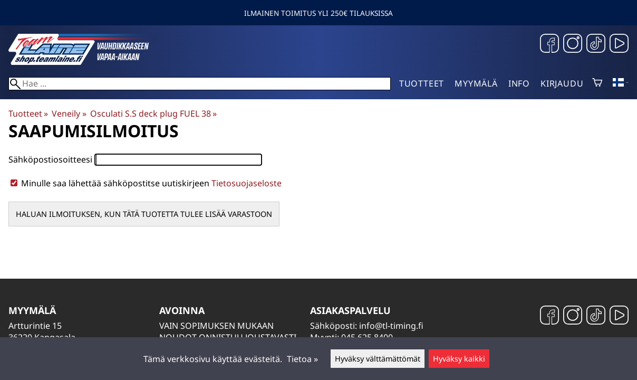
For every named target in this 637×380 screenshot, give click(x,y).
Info (519, 83)
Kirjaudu (562, 83)
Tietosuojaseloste (246, 183)
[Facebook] (549, 44)
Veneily (69, 113)
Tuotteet (421, 83)
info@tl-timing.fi (391, 325)
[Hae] (199, 83)
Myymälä (476, 83)
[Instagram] (572, 44)
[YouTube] (619, 44)
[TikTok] (595, 44)
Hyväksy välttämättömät (377, 359)
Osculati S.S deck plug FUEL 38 (153, 113)
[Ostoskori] (597, 83)
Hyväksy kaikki (459, 359)
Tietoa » (302, 359)
